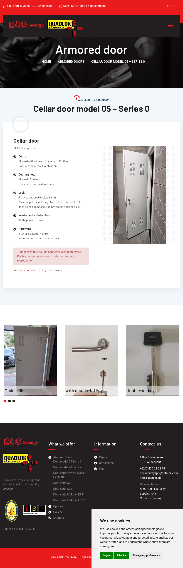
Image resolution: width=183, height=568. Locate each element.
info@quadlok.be (150, 478)
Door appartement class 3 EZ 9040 (69, 475)
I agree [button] (107, 555)
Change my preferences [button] (146, 555)
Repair (103, 457)
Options (58, 506)
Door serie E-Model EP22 (69, 500)
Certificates (106, 463)
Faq (101, 468)
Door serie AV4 (62, 488)
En (168, 6)
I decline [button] (122, 555)
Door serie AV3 (62, 483)
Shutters (58, 517)
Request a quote (23, 270)
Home (46, 61)
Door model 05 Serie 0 (67, 461)
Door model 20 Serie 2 (67, 467)
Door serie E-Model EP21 (69, 494)
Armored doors (71, 61)
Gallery (57, 512)
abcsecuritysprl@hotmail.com (159, 473)
